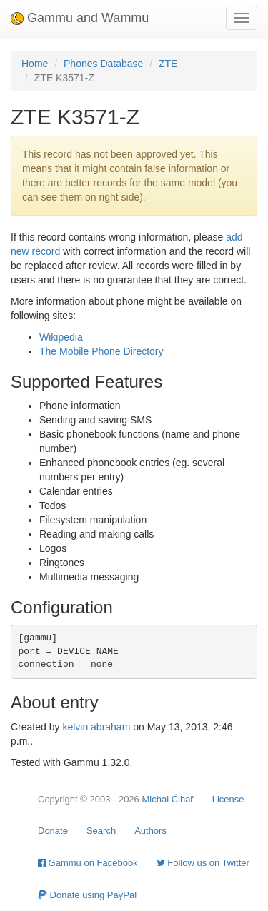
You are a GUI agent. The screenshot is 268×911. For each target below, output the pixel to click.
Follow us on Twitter (203, 862)
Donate (53, 830)
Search (101, 830)
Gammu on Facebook (88, 862)
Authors (150, 830)
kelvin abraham (96, 727)
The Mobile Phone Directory (101, 351)
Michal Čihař (167, 799)
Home (34, 63)
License (228, 799)
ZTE (168, 63)
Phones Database (103, 63)
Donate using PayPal (87, 895)
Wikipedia (61, 337)
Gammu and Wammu (80, 18)
